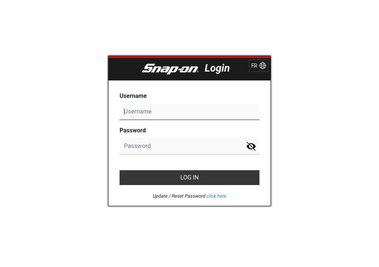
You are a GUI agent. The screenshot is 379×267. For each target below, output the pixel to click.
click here (216, 196)
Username (133, 95)
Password (133, 130)
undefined (189, 111)
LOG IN (189, 177)
